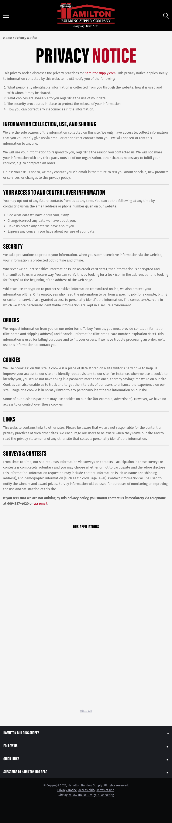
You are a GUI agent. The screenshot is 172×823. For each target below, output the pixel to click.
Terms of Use (105, 790)
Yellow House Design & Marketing (91, 795)
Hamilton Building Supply (21, 732)
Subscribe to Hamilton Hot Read (25, 771)
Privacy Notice (67, 790)
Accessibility (86, 790)
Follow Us (10, 745)
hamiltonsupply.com (100, 73)
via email (40, 504)
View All (86, 711)
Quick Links (11, 758)
